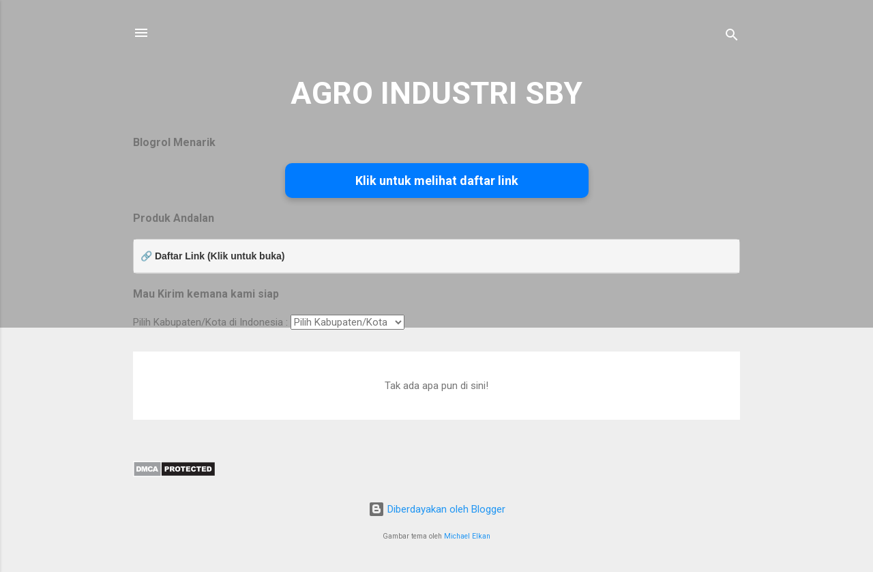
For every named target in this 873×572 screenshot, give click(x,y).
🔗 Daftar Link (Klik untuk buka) (212, 256)
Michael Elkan (467, 536)
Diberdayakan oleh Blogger (436, 509)
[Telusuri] (732, 37)
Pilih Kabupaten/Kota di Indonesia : (210, 322)
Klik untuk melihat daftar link (436, 180)
